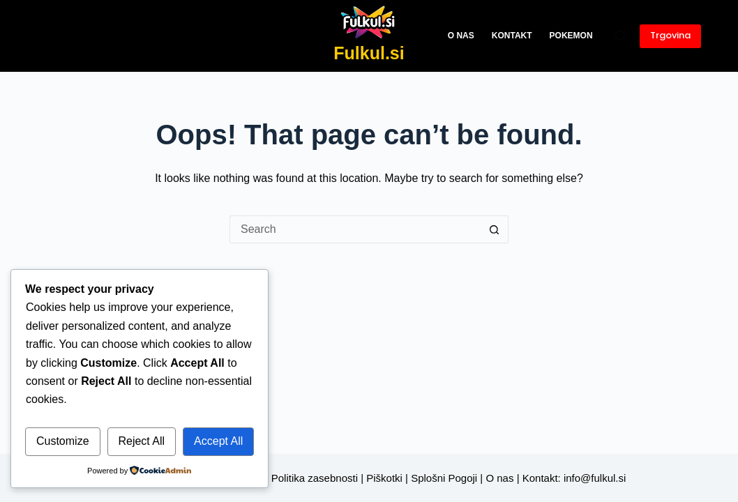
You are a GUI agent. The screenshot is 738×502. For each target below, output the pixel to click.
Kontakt (512, 35)
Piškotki (384, 478)
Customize (62, 441)
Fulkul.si (368, 53)
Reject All (141, 441)
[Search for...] (355, 229)
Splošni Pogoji (444, 478)
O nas (461, 35)
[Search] (620, 36)
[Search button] (495, 229)
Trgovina (670, 35)
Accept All (218, 441)
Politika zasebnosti (314, 478)
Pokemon (571, 35)
